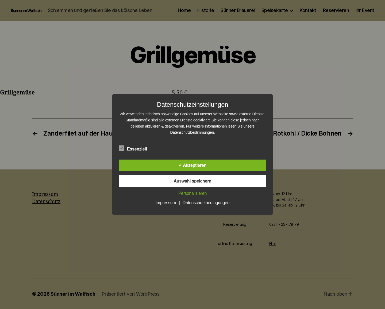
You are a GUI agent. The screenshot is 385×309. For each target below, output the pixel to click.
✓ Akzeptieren (192, 165)
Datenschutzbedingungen (206, 202)
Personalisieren (192, 193)
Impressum (166, 202)
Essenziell (136, 148)
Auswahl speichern (192, 181)
